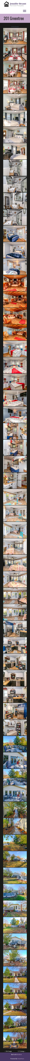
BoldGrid (19, 1054)
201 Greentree (14, 18)
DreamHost (21, 1059)
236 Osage (8, 1051)
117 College (22, 1051)
